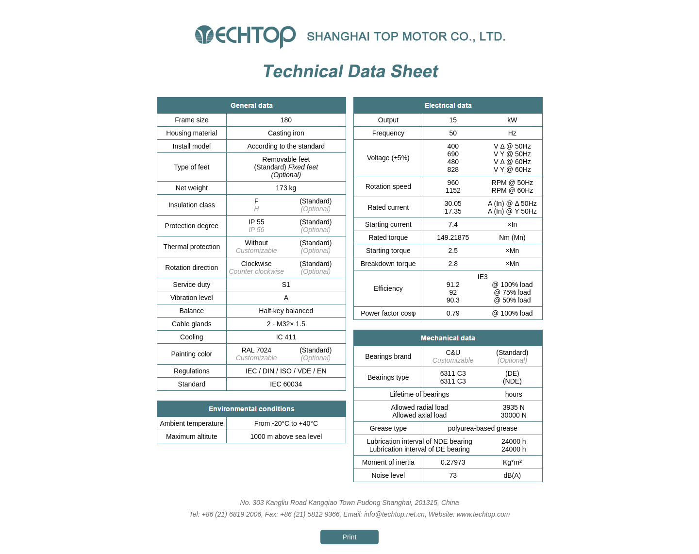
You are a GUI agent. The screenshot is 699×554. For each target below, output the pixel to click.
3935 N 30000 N (514, 411)
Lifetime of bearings (419, 394)
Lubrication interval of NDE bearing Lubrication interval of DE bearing (419, 445)
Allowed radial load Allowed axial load (420, 411)
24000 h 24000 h (513, 445)
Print (350, 537)
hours (513, 394)
